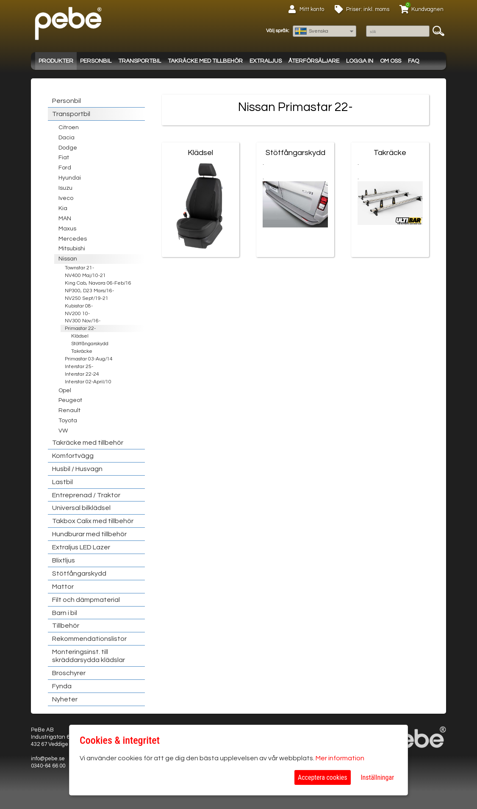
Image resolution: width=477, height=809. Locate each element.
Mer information (340, 758)
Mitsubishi (71, 249)
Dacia (66, 138)
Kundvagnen (427, 9)
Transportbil (139, 61)
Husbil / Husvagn (77, 468)
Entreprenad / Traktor (86, 495)
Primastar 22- (80, 328)
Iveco (65, 198)
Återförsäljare (313, 61)
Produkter (56, 61)
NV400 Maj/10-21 (85, 275)
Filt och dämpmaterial (86, 599)
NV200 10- (77, 313)
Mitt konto (312, 9)
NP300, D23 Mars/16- (89, 291)
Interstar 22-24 (82, 374)
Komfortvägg (73, 455)
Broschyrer (69, 673)
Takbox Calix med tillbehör (92, 521)
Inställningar (377, 777)
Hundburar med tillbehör (89, 534)
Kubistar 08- (79, 306)
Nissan (67, 259)
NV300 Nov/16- (82, 321)
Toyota (67, 421)
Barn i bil (64, 613)
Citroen (68, 127)
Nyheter (65, 699)
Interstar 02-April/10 (88, 382)
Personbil (95, 61)
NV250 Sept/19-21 (86, 298)
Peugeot (70, 400)
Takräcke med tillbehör (205, 61)
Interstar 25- (79, 366)
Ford (64, 168)
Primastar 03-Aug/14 (89, 359)
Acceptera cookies (322, 777)
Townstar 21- (79, 268)
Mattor (63, 586)
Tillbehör (65, 625)
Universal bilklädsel (81, 507)
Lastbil (62, 482)
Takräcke (81, 351)
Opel (64, 390)
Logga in (359, 61)
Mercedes (72, 239)
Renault (69, 410)
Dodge (67, 148)
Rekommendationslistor (89, 638)
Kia (62, 208)
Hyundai (69, 178)
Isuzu (65, 188)
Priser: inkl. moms (367, 9)
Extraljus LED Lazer (81, 547)
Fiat (63, 158)
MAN (64, 219)
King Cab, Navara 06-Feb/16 (98, 283)
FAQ (413, 61)
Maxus (67, 229)
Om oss (390, 61)
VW (63, 431)
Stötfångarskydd (89, 343)
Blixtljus (63, 560)
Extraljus (266, 61)
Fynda (62, 686)
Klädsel (80, 336)
